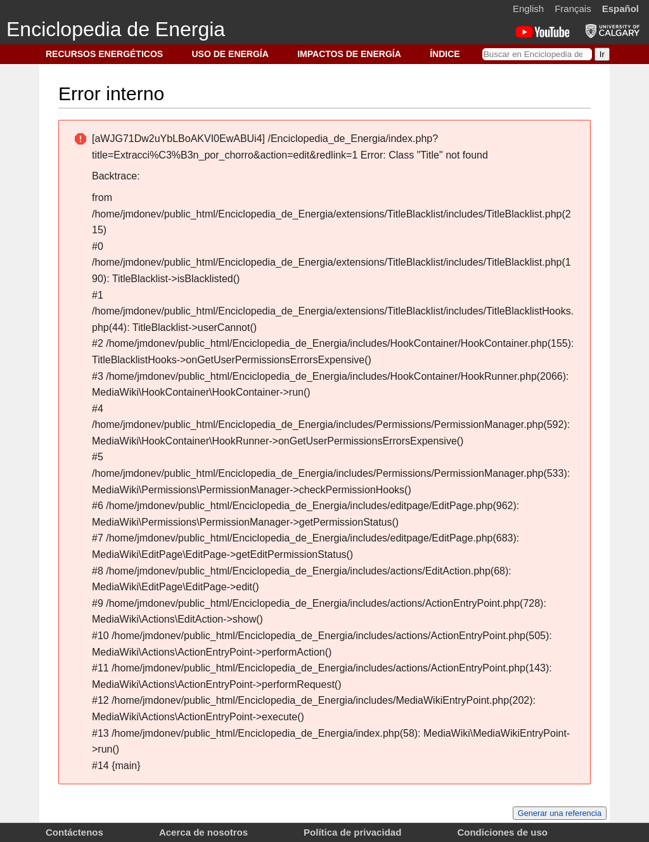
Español (620, 8)
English (528, 8)
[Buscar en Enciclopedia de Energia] (537, 54)
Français (573, 8)
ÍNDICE (444, 54)
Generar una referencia (559, 813)
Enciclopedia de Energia (115, 29)
